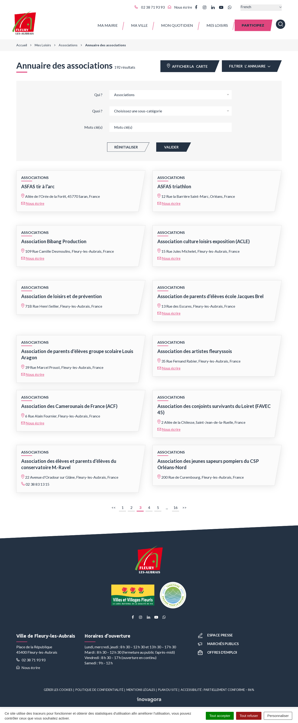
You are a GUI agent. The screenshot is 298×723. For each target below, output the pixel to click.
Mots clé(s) (93, 124)
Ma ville (139, 23)
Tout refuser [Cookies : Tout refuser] (249, 716)
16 (175, 504)
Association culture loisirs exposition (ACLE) (203, 238)
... (167, 504)
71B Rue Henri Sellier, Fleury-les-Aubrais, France (63, 303)
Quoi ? (97, 108)
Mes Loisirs (217, 23)
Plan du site (168, 687)
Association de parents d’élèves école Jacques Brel (210, 293)
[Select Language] (261, 7)
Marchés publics (218, 641)
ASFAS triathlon (174, 183)
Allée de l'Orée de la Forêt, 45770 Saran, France (62, 193)
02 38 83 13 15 (37, 481)
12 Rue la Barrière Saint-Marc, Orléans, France (198, 193)
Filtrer (250, 63)
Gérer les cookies (58, 687)
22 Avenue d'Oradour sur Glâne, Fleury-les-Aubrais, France (71, 474)
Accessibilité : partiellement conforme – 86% (217, 687)
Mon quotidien (177, 23)
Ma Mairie (108, 23)
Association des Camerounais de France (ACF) (69, 403)
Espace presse (215, 632)
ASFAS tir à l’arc (37, 183)
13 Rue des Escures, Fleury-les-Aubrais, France (198, 303)
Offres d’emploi (217, 649)
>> (185, 505)
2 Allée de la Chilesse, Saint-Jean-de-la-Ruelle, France (203, 419)
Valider (171, 144)
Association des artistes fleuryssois (194, 348)
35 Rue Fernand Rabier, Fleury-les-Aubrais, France (200, 358)
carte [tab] (187, 63)
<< (114, 505)
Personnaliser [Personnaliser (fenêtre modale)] (278, 716)
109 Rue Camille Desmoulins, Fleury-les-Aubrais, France (69, 248)
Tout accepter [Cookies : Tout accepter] (219, 716)
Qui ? (98, 91)
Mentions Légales (140, 687)
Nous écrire (35, 200)
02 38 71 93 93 (30, 657)
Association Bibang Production (53, 238)
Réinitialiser (126, 144)
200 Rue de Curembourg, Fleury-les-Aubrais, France (202, 474)
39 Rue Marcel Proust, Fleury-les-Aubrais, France (64, 364)
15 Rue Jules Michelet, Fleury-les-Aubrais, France (200, 248)
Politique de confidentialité (99, 687)
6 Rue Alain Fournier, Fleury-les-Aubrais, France (62, 413)
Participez (253, 23)
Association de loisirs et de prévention (61, 293)
